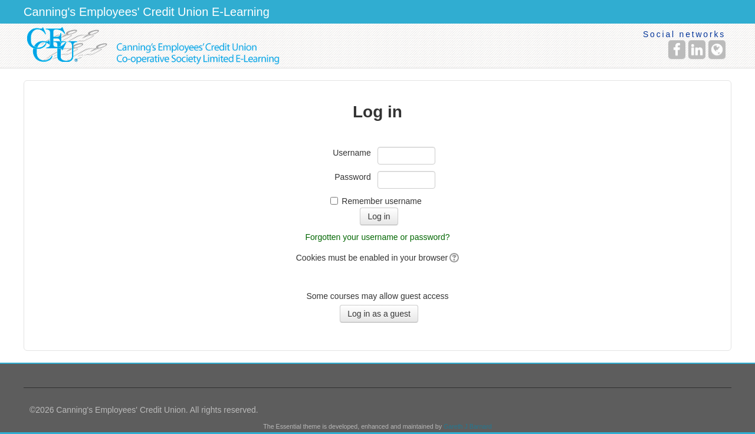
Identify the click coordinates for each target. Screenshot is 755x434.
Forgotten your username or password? (377, 237)
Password (352, 177)
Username (352, 152)
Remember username (381, 201)
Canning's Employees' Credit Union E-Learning (147, 11)
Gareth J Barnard (468, 426)
